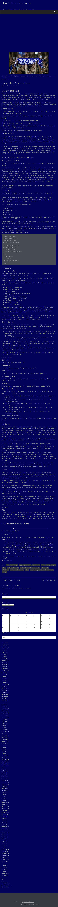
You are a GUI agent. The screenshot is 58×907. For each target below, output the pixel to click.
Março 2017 (4, 847)
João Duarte (16, 567)
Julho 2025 (4, 650)
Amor (20, 565)
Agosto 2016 (5, 861)
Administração (14, 565)
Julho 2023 (4, 698)
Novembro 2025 (5, 645)
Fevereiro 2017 (5, 849)
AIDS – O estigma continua (49, 580)
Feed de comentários (7, 886)
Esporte (4, 567)
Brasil (42, 565)
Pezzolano (12, 570)
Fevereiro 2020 (5, 778)
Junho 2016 (4, 865)
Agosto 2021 (4, 743)
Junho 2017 (4, 842)
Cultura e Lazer (29, 76)
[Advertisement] (29, 26)
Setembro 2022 (5, 717)
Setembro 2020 (5, 765)
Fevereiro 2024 (5, 684)
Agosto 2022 (5, 719)
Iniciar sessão (5, 882)
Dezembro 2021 (5, 735)
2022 (8, 565)
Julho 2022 (4, 721)
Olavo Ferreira (45, 567)
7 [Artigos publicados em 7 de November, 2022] (2, 621)
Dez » (6, 632)
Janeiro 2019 (5, 804)
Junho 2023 (4, 700)
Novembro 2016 (5, 855)
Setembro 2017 (5, 836)
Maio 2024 (4, 678)
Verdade (4, 572)
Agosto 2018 (5, 814)
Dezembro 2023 (5, 688)
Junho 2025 (4, 652)
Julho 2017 (4, 840)
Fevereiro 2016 (5, 873)
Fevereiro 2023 (5, 708)
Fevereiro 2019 (5, 802)
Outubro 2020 (5, 763)
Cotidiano (18, 76)
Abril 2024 (4, 680)
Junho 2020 (4, 771)
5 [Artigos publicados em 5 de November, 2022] (41, 618)
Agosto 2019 (4, 790)
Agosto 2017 (4, 838)
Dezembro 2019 (5, 782)
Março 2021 (4, 753)
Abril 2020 (4, 775)
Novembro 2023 (5, 690)
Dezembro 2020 (5, 759)
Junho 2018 (4, 818)
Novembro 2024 (5, 666)
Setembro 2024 (5, 670)
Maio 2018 (4, 820)
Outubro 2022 (5, 715)
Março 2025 (4, 658)
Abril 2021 (4, 751)
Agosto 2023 (5, 696)
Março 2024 (4, 682)
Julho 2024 (4, 674)
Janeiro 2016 (5, 875)
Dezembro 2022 (5, 712)
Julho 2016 (4, 863)
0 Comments (6, 79)
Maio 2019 (4, 796)
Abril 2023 (4, 704)
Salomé (27, 570)
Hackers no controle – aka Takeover (11, 580)
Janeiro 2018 (5, 828)
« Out (3, 632)
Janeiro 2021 (5, 757)
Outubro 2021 (5, 739)
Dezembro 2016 (5, 853)
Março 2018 (4, 824)
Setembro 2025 (5, 647)
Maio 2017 (4, 843)
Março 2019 (4, 800)
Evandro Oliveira (7, 85)
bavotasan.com (35, 904)
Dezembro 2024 (5, 664)
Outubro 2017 (5, 834)
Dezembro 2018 (5, 806)
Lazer (21, 567)
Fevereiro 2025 (5, 660)
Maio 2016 (4, 867)
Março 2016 (4, 871)
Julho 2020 (4, 769)
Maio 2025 (4, 654)
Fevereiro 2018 (5, 826)
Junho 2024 (4, 676)
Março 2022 (4, 729)
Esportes (35, 76)
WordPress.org (5, 887)
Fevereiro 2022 (5, 731)
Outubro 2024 (5, 668)
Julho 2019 (4, 792)
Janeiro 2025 (5, 662)
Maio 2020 (4, 773)
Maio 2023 (4, 702)
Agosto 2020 (5, 767)
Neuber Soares (36, 567)
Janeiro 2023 (5, 710)
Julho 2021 (4, 745)
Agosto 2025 (5, 648)
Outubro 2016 (5, 857)
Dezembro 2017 (5, 830)
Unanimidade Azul (49, 570)
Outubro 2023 (5, 692)
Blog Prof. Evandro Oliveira (16, 2)
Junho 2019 (4, 794)
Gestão (43, 76)
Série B (41, 570)
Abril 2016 (4, 869)
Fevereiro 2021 (5, 755)
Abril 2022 (4, 727)
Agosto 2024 (5, 672)
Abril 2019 (4, 798)
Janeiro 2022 (5, 733)
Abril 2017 (4, 845)
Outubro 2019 (5, 786)
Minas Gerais (28, 567)
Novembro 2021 (5, 737)
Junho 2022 (4, 723)
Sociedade (4, 77)
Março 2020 (4, 776)
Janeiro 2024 (5, 686)
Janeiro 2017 (5, 851)
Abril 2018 (4, 822)
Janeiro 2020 (5, 780)
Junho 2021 (4, 747)
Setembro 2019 (5, 788)
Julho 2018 (4, 816)
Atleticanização (27, 565)
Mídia (47, 76)
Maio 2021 (4, 749)
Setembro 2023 (5, 694)
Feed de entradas (6, 884)
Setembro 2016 (5, 859)
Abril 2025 (4, 656)
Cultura (53, 565)
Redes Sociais (52, 76)
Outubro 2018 (5, 810)
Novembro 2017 (5, 832)
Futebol (40, 76)
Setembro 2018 (5, 812)
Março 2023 (4, 706)
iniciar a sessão (10, 588)
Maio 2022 (4, 725)
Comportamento (11, 76)
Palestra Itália (5, 570)
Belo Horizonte (36, 565)
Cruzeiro (23, 76)
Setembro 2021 (5, 741)
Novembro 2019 (5, 784)
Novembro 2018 (5, 808)
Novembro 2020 (5, 761)
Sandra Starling (34, 570)
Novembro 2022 (5, 714)
